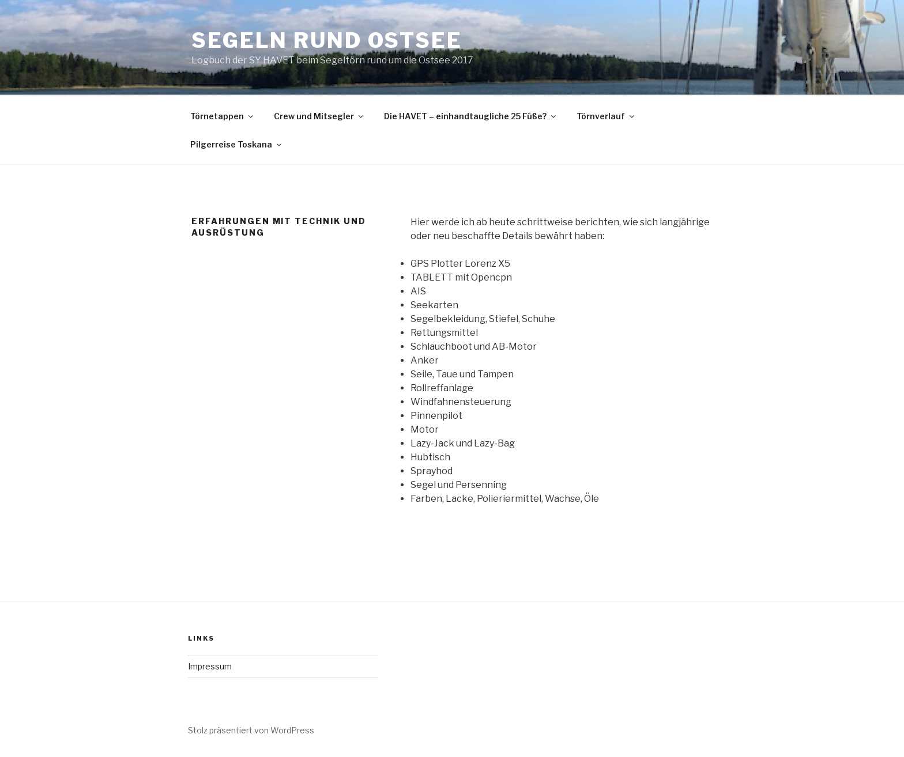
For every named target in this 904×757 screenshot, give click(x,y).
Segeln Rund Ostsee (326, 40)
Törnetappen (222, 116)
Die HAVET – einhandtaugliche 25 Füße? (471, 116)
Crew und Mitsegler (319, 116)
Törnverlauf (606, 116)
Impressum (210, 666)
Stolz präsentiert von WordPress (251, 730)
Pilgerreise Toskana (236, 144)
